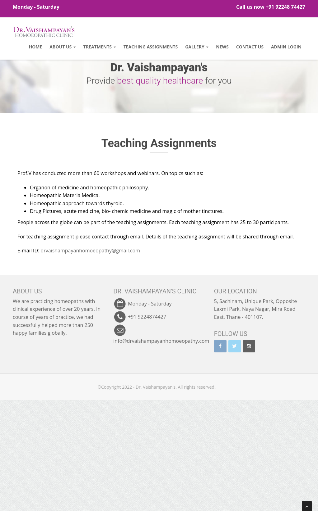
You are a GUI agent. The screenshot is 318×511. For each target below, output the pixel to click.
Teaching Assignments (151, 47)
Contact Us (250, 47)
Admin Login (286, 47)
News (222, 47)
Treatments (99, 47)
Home (35, 47)
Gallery (196, 47)
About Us (62, 47)
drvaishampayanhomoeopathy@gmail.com (90, 240)
